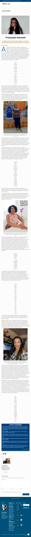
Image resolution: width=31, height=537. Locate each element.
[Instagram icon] (26, 535)
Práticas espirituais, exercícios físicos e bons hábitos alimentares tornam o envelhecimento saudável (6, 467)
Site (20, 488)
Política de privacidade (24, 534)
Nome (3, 488)
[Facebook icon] (25, 535)
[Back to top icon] (28, 534)
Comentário (3, 479)
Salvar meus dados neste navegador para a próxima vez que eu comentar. (12, 492)
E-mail (12, 488)
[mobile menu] (28, 3)
